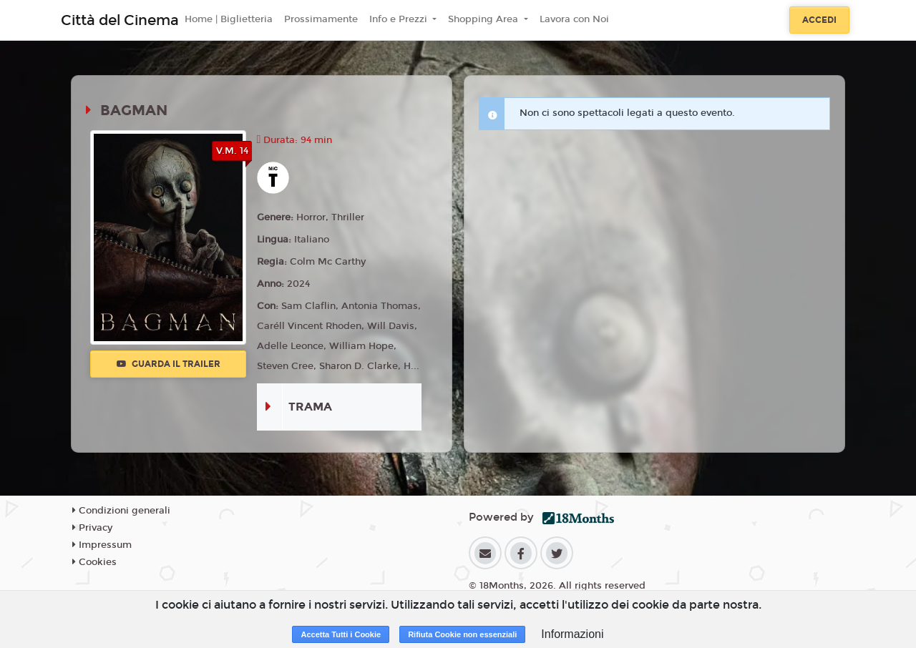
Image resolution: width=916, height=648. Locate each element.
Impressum (102, 545)
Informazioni (572, 634)
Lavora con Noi (574, 19)
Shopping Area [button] (484, 19)
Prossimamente (321, 19)
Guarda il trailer (168, 364)
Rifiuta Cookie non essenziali (462, 634)
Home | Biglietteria (229, 19)
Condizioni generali (121, 510)
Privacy (92, 528)
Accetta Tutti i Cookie (341, 634)
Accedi (819, 20)
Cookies (94, 562)
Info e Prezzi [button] (399, 19)
